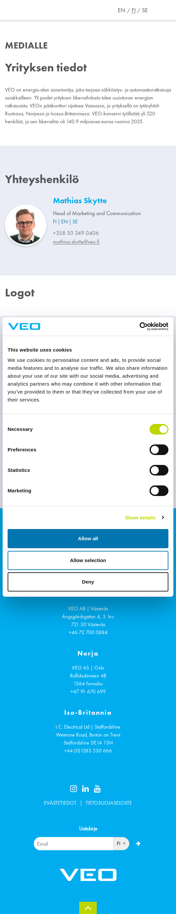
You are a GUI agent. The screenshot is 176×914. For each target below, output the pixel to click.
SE (145, 10)
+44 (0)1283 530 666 (88, 750)
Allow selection (88, 560)
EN (121, 10)
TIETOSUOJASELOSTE (109, 803)
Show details (140, 517)
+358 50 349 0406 (76, 233)
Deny (88, 582)
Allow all (88, 538)
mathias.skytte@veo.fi (76, 241)
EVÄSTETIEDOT (60, 803)
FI (134, 10)
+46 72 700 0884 (88, 632)
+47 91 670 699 (88, 691)
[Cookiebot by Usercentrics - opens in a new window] (139, 326)
